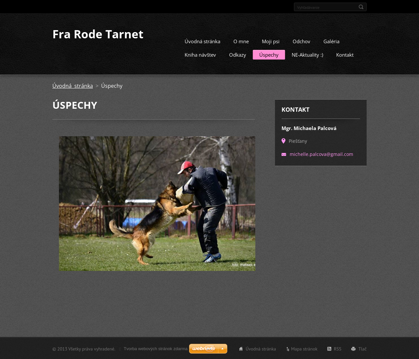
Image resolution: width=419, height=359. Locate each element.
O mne (241, 41)
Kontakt (345, 54)
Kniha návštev (200, 54)
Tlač (362, 348)
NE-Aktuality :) (307, 54)
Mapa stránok (304, 348)
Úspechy (269, 54)
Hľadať (361, 6)
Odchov (301, 41)
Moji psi (271, 41)
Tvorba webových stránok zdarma (156, 348)
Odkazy (237, 54)
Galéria (331, 41)
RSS (337, 348)
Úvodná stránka (202, 41)
